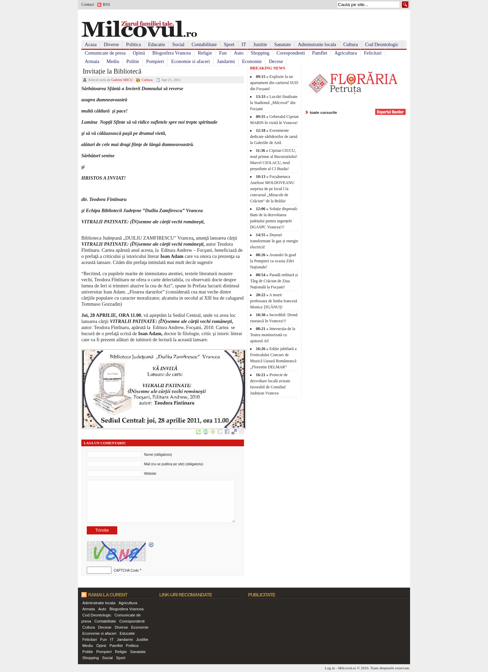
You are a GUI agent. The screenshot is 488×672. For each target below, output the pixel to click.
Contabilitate (204, 44)
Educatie (156, 44)
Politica (133, 44)
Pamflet (319, 53)
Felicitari (373, 53)
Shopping (260, 53)
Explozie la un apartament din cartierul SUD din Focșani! (274, 82)
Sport (229, 44)
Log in (330, 668)
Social (178, 44)
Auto (239, 53)
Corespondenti (291, 53)
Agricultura (345, 53)
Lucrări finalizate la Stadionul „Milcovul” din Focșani (274, 102)
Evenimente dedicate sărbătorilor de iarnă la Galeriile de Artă (274, 136)
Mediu (112, 61)
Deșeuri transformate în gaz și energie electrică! (274, 240)
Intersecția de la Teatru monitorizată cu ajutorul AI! (272, 334)
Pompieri (155, 61)
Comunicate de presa (105, 53)
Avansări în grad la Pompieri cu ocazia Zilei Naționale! (273, 260)
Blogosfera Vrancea (171, 53)
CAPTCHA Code (126, 570)
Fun (223, 53)
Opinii (139, 53)
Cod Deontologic (382, 44)
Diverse (111, 44)
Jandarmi (226, 61)
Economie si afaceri (190, 61)
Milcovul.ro (347, 668)
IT (244, 44)
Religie (205, 53)
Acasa (91, 44)
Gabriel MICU (122, 80)
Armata (92, 61)
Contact (87, 4)
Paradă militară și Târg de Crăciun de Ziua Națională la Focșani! (274, 280)
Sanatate (282, 44)
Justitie (260, 44)
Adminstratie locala (317, 44)
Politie (132, 61)
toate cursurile (323, 112)
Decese (276, 61)
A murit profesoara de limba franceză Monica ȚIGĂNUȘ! (273, 300)
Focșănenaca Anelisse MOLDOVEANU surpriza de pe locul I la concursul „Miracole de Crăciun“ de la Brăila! (272, 188)
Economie (252, 61)
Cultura (350, 44)
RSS (106, 4)
